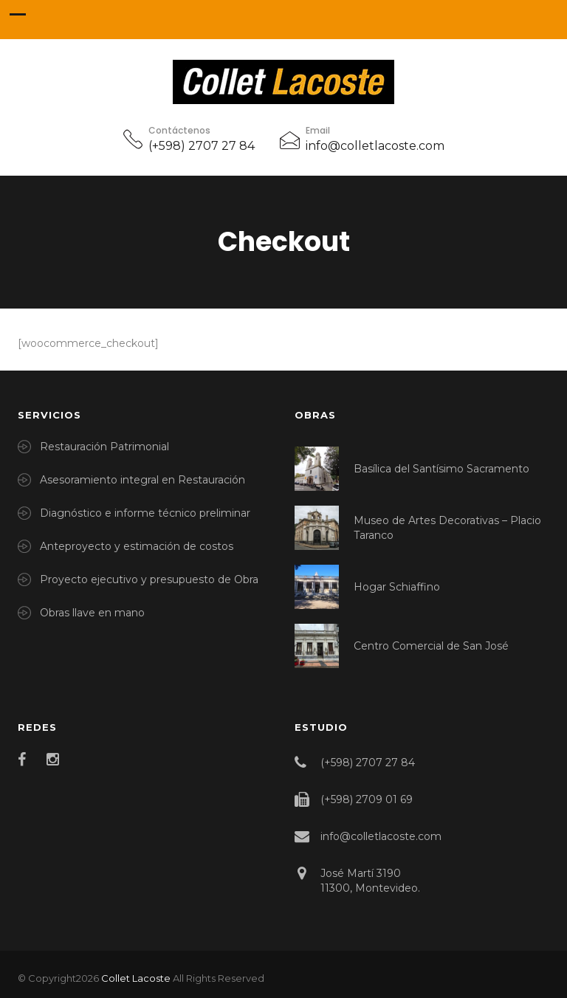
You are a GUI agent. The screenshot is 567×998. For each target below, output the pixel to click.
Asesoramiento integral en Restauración (142, 479)
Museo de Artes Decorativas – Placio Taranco (447, 528)
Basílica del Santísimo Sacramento (441, 468)
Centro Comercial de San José (431, 646)
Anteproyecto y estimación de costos (136, 546)
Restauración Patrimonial (104, 446)
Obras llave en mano (92, 612)
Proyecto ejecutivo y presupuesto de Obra (149, 579)
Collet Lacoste (136, 978)
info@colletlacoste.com (375, 146)
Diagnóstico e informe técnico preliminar (145, 513)
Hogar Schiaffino (397, 586)
